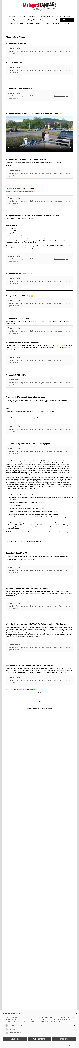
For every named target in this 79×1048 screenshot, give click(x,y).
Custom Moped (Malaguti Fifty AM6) (53, 719)
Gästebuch (56, 27)
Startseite (12, 16)
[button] (76, 1013)
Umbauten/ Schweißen (34, 23)
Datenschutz (35, 27)
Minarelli (66, 23)
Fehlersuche (54, 20)
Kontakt (45, 27)
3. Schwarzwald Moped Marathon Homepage (19, 269)
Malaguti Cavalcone (47, 16)
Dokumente (32, 16)
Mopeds (22, 16)
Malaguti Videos (67, 20)
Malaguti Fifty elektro (13, 20)
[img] (39, 6)
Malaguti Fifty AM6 (29, 20)
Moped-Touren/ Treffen (53, 23)
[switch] (17, 61)
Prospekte (43, 20)
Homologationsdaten (16, 23)
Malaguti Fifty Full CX (63, 16)
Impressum (23, 27)
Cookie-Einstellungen (62, 54)
